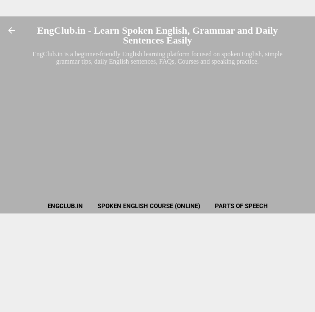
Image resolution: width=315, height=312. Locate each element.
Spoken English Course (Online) (149, 206)
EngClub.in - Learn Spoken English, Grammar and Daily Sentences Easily (157, 35)
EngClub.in (65, 206)
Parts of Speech (241, 206)
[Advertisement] (157, 124)
